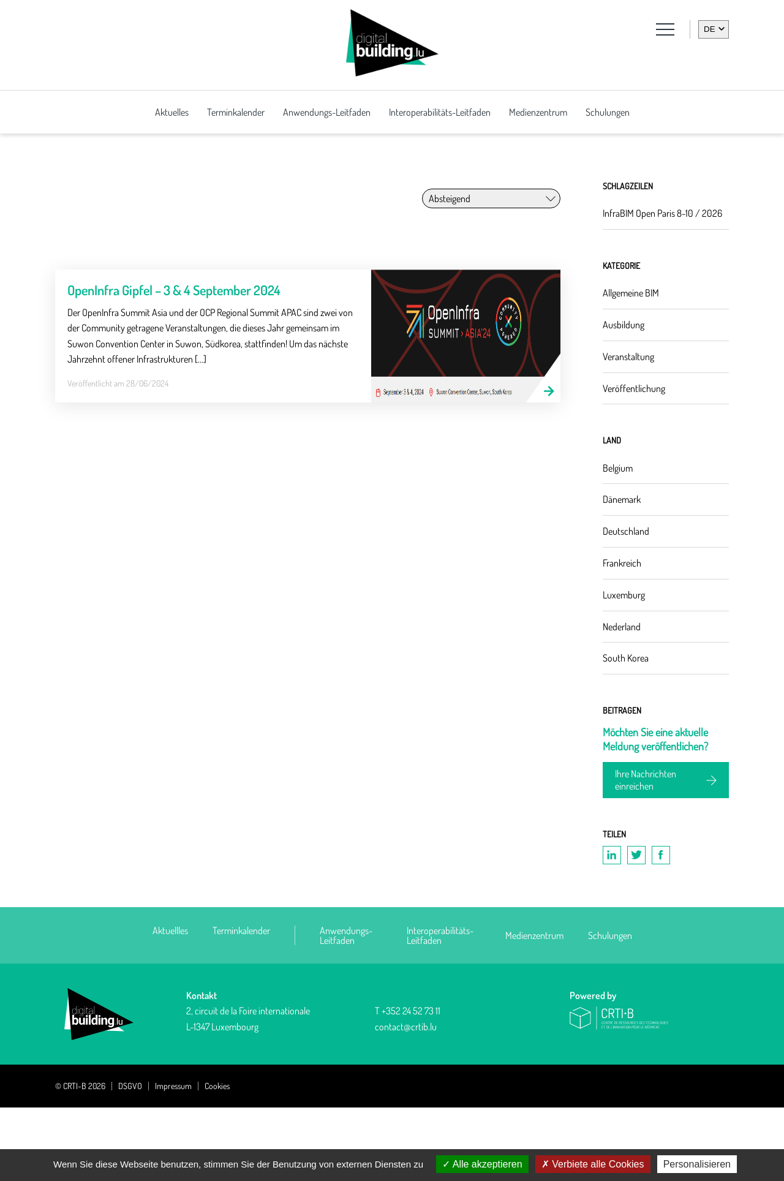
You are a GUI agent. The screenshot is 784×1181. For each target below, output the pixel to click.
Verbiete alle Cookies (592, 1164)
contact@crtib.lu (406, 1100)
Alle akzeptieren (482, 1164)
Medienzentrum (538, 112)
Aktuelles (172, 112)
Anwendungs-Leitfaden (327, 112)
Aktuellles (170, 1004)
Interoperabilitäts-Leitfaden (440, 112)
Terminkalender (236, 112)
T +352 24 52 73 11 (407, 1084)
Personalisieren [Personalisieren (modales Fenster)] (697, 1164)
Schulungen (608, 112)
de (709, 29)
